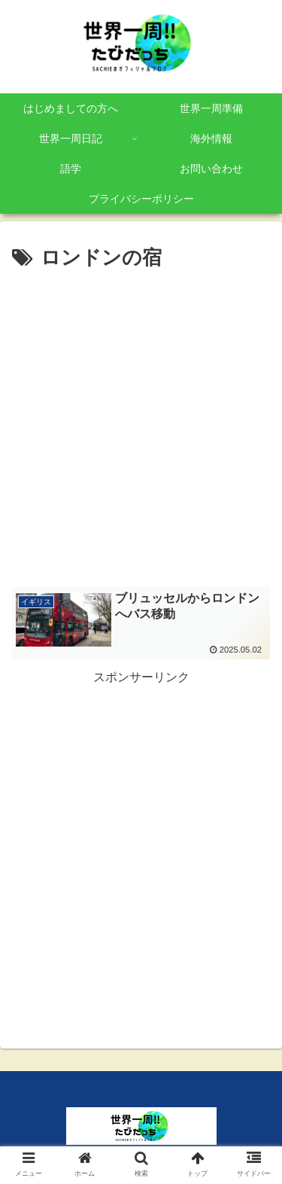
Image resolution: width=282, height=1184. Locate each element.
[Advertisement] (141, 424)
